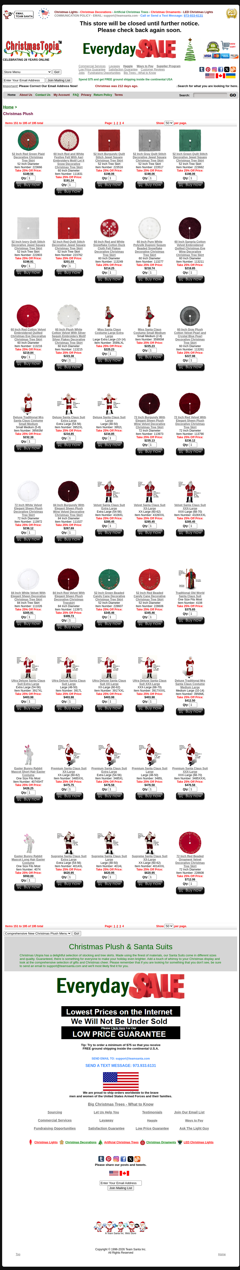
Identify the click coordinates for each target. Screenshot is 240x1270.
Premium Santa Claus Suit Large (149, 770)
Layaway (114, 66)
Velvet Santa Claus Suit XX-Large (150, 506)
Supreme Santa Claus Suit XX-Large (149, 858)
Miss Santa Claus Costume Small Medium (149, 331)
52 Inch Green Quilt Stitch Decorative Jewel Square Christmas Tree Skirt (190, 157)
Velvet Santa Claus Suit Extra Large (109, 506)
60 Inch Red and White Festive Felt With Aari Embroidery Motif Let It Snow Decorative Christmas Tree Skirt (68, 160)
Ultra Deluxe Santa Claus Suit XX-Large (109, 682)
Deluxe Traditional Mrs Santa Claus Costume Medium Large (190, 684)
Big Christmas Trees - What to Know (121, 1104)
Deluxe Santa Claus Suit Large (109, 419)
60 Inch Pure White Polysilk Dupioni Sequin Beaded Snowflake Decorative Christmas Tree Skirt (149, 248)
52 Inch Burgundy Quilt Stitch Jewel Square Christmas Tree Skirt (109, 157)
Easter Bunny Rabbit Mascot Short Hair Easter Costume (28, 772)
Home (8, 107)
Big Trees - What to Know (140, 72)
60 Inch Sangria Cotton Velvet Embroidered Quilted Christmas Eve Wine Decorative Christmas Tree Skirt (190, 248)
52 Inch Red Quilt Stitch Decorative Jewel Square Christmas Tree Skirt (68, 245)
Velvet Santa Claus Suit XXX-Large (190, 506)
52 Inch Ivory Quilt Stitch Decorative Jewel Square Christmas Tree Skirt (28, 245)
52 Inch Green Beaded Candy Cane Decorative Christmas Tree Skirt (109, 596)
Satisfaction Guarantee (123, 69)
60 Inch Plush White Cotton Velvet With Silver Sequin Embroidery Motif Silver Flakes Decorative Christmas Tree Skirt (69, 336)
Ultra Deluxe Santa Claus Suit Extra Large (28, 682)
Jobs (81, 72)
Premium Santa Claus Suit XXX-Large (190, 770)
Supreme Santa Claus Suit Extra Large (68, 858)
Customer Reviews (153, 69)
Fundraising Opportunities (104, 72)
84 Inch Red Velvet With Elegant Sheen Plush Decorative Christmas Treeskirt (69, 598)
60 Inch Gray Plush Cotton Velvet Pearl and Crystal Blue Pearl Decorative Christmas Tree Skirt (190, 336)
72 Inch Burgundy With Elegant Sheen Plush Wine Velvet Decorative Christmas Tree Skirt (149, 422)
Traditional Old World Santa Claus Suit (190, 594)
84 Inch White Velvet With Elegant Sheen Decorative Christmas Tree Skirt (28, 596)
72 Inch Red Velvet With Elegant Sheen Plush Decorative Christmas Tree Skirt (190, 422)
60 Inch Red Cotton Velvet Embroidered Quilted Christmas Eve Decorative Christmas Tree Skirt (28, 334)
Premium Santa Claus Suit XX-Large (68, 770)
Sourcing (55, 1112)
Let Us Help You (106, 1112)
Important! (10, 86)
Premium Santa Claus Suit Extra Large (109, 770)
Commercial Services (91, 66)
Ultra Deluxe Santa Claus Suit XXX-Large (150, 682)
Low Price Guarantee (91, 69)
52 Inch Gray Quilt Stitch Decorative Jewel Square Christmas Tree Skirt (149, 157)
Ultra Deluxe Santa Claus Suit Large (69, 682)
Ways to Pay (194, 1120)
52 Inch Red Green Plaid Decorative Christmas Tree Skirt (28, 157)
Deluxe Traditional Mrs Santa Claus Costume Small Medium (28, 421)
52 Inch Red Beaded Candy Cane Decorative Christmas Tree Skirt (150, 596)
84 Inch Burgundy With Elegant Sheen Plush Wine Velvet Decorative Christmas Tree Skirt (68, 510)
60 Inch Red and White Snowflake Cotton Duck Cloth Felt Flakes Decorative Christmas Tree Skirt (109, 248)
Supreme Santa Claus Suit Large (109, 858)
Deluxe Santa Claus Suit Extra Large (68, 419)
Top (18, 1254)
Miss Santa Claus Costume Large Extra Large (109, 333)
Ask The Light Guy (194, 1128)
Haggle (152, 1120)
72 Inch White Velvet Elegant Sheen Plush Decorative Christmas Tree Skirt (28, 510)
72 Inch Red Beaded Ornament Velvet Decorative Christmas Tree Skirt (190, 861)
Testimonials (152, 1112)
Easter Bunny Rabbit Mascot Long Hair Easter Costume (28, 860)
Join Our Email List (189, 1112)
